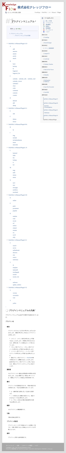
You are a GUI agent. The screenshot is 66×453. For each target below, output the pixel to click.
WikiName (46, 112)
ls (13, 162)
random (15, 216)
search (14, 245)
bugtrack (15, 71)
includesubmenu (17, 140)
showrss (15, 252)
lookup (15, 160)
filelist (14, 119)
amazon (15, 51)
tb (13, 265)
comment (15, 90)
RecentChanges (48, 42)
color (14, 88)
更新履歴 (48, 28)
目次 (11, 28)
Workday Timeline (48, 64)
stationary (15, 259)
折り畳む (18, 28)
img (14, 135)
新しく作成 (49, 21)
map (14, 170)
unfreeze (15, 282)
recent (14, 221)
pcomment (16, 208)
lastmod (15, 153)
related (15, 228)
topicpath (15, 270)
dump (14, 105)
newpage (15, 187)
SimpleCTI (46, 53)
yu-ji (51, 448)
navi (14, 183)
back (14, 64)
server (14, 248)
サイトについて (10, 445)
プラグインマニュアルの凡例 (22, 35)
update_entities (17, 284)
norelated (15, 192)
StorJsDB (46, 92)
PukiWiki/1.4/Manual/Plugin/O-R (18, 195)
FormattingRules (48, 107)
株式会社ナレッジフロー (34, 7)
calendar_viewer (17, 81)
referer (14, 225)
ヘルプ (47, 31)
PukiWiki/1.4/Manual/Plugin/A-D (18, 43)
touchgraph (16, 272)
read (14, 218)
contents (15, 93)
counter (15, 95)
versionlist (16, 295)
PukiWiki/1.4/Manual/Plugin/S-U (18, 240)
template (15, 267)
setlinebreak (16, 250)
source (14, 257)
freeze (14, 121)
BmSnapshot (47, 80)
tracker (15, 274)
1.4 (49, 12)
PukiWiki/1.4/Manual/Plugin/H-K (18, 124)
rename (15, 230)
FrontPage (37, 12)
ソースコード (49, 22)
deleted (15, 100)
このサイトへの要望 (26, 445)
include (15, 138)
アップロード (49, 30)
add (14, 49)
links (14, 155)
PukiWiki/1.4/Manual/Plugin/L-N (18, 147)
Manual (54, 12)
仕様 (18, 445)
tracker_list (16, 277)
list (14, 157)
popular (15, 210)
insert (14, 142)
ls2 (13, 165)
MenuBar (46, 75)
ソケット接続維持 (49, 48)
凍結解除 (48, 24)
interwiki (15, 144)
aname (14, 54)
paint (14, 206)
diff (14, 103)
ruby (14, 237)
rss (13, 232)
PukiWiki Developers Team (25, 448)
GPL (33, 448)
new (14, 185)
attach (14, 58)
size (14, 255)
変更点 (47, 26)
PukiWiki (44, 12)
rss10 (14, 235)
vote (14, 297)
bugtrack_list (16, 73)
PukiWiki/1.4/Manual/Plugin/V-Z (18, 287)
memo (14, 175)
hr (13, 130)
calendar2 (15, 83)
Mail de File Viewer (49, 69)
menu (14, 177)
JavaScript (46, 59)
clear (14, 86)
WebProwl (46, 81)
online (14, 200)
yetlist (14, 303)
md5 (14, 172)
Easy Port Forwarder (49, 87)
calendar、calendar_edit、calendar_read (24, 79)
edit (14, 113)
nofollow (15, 190)
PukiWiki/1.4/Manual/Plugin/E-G (18, 108)
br (13, 68)
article (14, 56)
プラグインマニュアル (16, 33)
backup (15, 66)
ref (13, 223)
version (15, 293)
